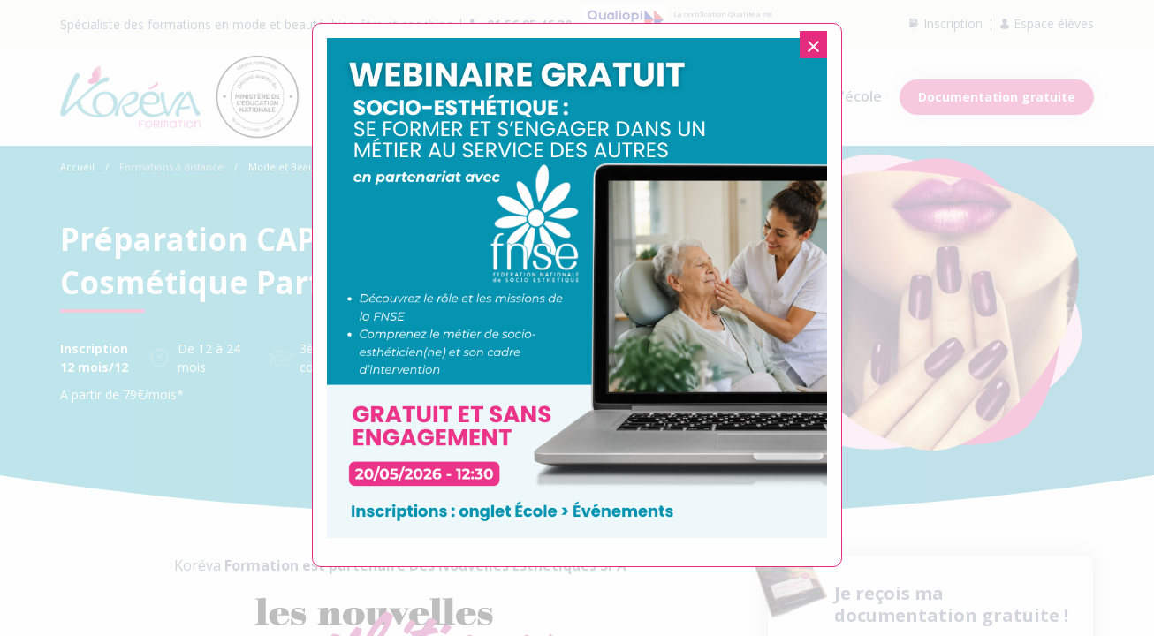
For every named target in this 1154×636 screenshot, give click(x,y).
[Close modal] (813, 44)
